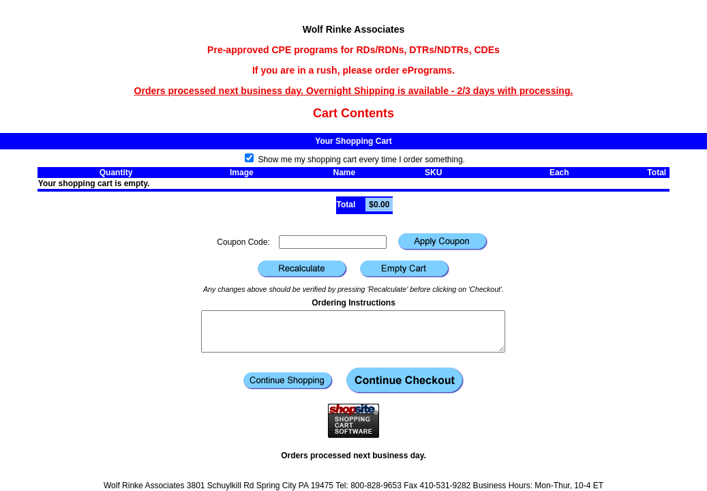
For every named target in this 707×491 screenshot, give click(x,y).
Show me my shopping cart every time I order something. (355, 159)
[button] (442, 241)
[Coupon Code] (333, 242)
